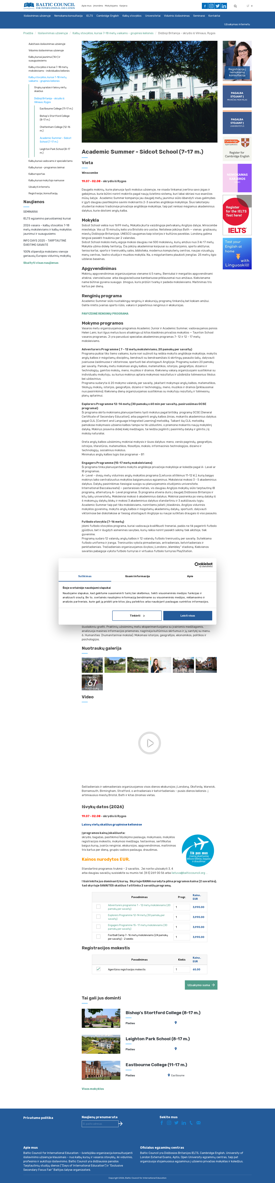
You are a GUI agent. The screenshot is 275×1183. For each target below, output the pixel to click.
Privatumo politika (38, 1118)
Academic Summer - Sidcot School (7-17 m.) (55, 140)
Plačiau (130, 1023)
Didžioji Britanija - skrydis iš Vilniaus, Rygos (186, 33)
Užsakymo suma (198, 985)
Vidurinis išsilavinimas (177, 15)
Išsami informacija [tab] (137, 576)
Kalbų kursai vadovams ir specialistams (51, 161)
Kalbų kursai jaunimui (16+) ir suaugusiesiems (44, 59)
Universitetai (152, 15)
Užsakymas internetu (237, 24)
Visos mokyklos (93, 1089)
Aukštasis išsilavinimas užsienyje (47, 44)
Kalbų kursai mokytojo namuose (46, 180)
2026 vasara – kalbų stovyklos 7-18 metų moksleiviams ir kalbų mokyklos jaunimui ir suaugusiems (47, 229)
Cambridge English (107, 15)
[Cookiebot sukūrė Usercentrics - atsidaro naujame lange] (197, 565)
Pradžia (28, 33)
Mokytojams (111, 5)
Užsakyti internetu (39, 186)
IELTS (89, 15)
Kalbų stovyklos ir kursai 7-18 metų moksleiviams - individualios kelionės (49, 69)
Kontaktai (214, 15)
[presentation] (108, 1139)
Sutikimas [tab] (85, 576)
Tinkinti (137, 615)
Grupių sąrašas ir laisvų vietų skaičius (50, 89)
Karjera (123, 5)
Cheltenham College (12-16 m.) (55, 129)
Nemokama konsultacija (68, 15)
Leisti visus (187, 615)
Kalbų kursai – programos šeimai (47, 167)
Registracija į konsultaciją (43, 193)
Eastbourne (178, 1075)
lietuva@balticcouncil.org (189, 873)
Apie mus (87, 5)
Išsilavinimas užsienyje (37, 15)
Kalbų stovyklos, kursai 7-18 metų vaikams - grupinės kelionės (113, 33)
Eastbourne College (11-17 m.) (56, 108)
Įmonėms (98, 5)
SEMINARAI (30, 211)
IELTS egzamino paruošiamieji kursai (47, 218)
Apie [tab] (190, 576)
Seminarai (199, 15)
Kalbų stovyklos (132, 15)
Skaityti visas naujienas (40, 262)
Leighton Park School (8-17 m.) (55, 151)
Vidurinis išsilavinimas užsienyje (46, 50)
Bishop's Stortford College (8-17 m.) (55, 118)
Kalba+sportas (37, 174)
